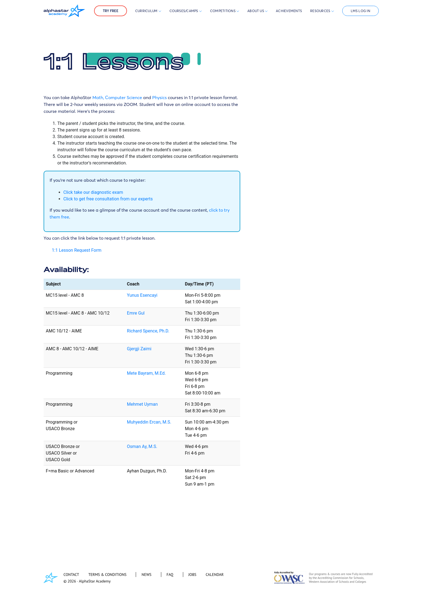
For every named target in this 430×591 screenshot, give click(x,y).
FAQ (169, 574)
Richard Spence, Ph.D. (148, 331)
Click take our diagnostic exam (93, 192)
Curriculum (148, 11)
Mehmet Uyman (142, 404)
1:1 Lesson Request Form (76, 250)
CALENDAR (215, 574)
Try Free (110, 11)
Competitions (223, 11)
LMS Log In (360, 11)
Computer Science (123, 97)
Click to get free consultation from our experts (108, 198)
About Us (257, 11)
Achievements (289, 11)
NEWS (146, 574)
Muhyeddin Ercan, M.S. (149, 422)
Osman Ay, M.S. (142, 446)
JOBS (192, 574)
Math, (98, 97)
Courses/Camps (185, 11)
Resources (322, 11)
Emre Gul (136, 313)
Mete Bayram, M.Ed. (146, 373)
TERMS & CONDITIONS (107, 574)
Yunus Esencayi (142, 295)
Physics (159, 97)
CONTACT (71, 574)
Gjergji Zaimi (139, 348)
